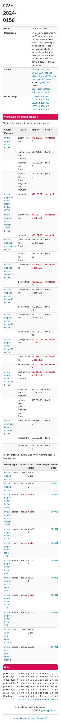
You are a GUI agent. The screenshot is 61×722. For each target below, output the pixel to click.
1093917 (45, 109)
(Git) (46, 718)
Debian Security (27, 718)
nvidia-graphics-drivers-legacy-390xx (8, 221)
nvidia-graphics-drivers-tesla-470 (8, 601)
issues (50, 89)
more (45, 92)
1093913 (45, 103)
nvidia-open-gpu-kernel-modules (8, 636)
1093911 (45, 99)
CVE (34, 69)
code (44, 89)
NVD (41, 69)
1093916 (36, 109)
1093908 (36, 96)
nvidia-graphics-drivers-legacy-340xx (8, 200)
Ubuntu (39, 79)
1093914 (36, 106)
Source (40, 718)
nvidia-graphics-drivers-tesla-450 (8, 566)
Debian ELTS (45, 76)
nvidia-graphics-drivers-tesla (10, 242)
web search (37, 92)
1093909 (45, 96)
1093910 (36, 99)
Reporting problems (48, 710)
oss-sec (48, 73)
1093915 (45, 106)
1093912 (36, 103)
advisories (36, 89)
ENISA (35, 73)
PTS (7, 147)
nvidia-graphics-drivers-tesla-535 (8, 618)
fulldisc (35, 76)
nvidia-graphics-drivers (8, 141)
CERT (48, 69)
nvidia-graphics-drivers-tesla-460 (8, 584)
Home (16, 718)
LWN (41, 73)
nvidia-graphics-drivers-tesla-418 (8, 549)
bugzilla (41, 82)
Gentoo (47, 79)
